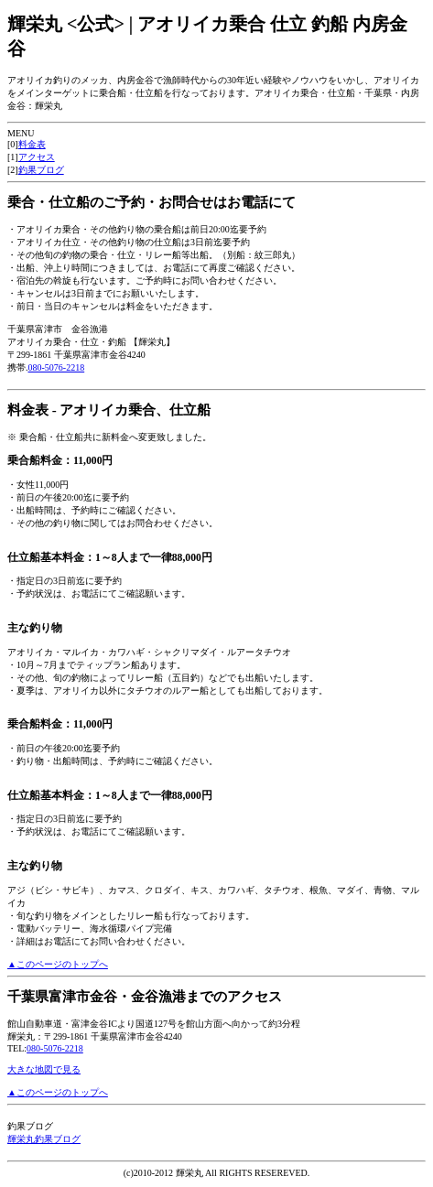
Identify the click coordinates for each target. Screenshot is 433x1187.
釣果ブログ (41, 170)
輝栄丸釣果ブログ (44, 1139)
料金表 (32, 144)
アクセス (36, 157)
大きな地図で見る (44, 1069)
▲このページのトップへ (57, 964)
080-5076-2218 (56, 367)
